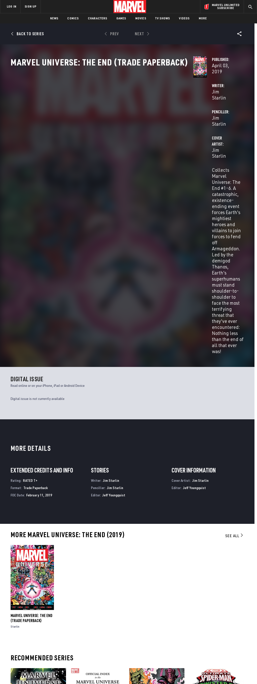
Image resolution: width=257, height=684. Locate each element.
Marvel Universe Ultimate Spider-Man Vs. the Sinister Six (213, 557)
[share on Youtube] (201, 630)
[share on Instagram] (226, 619)
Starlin (15, 452)
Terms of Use (22, 666)
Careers (48, 622)
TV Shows (162, 18)
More (203, 18)
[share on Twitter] (214, 619)
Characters (97, 18)
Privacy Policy (45, 666)
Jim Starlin (95, 119)
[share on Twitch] (239, 630)
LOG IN (11, 6)
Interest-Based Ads (228, 666)
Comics (73, 18)
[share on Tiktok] (201, 641)
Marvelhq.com (96, 622)
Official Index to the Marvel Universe (87, 557)
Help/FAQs (49, 614)
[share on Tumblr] (239, 619)
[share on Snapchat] (214, 630)
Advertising (94, 607)
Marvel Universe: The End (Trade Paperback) (31, 444)
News (54, 18)
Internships (51, 629)
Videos (184, 18)
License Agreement (196, 666)
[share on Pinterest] (226, 630)
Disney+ (90, 614)
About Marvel (53, 607)
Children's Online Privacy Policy (157, 666)
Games (121, 18)
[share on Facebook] (202, 620)
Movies (140, 18)
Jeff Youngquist (113, 321)
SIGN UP (30, 6)
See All (234, 361)
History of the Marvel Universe (155, 554)
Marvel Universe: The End (31, 554)
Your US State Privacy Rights (79, 666)
